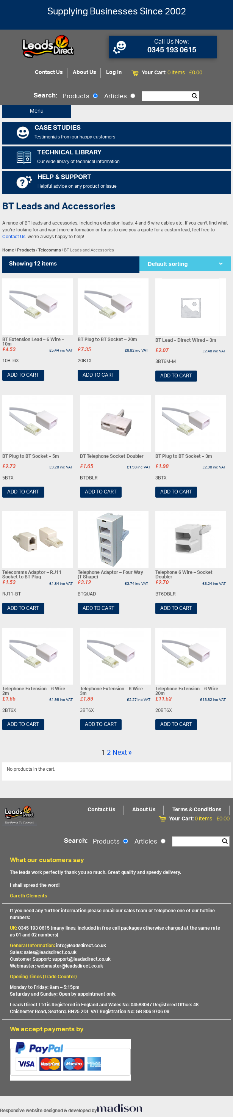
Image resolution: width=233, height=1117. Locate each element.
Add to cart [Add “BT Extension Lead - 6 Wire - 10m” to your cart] (23, 375)
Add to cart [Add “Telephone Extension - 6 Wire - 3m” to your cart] (101, 724)
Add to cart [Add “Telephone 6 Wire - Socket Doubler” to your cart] (176, 608)
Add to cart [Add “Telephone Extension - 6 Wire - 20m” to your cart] (176, 724)
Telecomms (49, 250)
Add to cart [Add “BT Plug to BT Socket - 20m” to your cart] (98, 375)
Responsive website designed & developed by (71, 1111)
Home (8, 250)
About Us (84, 73)
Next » (122, 753)
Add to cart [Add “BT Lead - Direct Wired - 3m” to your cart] (176, 376)
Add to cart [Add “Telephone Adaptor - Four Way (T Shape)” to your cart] (98, 608)
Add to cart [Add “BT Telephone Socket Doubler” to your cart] (101, 492)
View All (216, 770)
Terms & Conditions (197, 810)
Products (80, 97)
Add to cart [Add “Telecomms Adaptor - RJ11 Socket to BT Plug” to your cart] (23, 608)
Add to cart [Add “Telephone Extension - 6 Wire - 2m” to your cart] (23, 724)
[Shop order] (185, 263)
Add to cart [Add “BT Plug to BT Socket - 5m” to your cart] (23, 492)
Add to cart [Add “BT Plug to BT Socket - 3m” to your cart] (176, 492)
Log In (114, 73)
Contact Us (49, 73)
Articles (119, 97)
